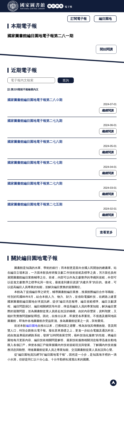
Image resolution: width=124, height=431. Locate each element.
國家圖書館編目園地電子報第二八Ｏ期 (34, 100)
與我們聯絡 (111, 416)
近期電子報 (24, 70)
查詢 (65, 80)
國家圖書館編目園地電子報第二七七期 (34, 162)
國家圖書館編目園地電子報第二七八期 (34, 141)
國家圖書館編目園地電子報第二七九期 (34, 120)
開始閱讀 (106, 49)
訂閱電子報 (79, 18)
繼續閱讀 (108, 110)
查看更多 (106, 232)
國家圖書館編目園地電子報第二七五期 (34, 204)
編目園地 (105, 18)
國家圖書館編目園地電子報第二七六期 (34, 183)
